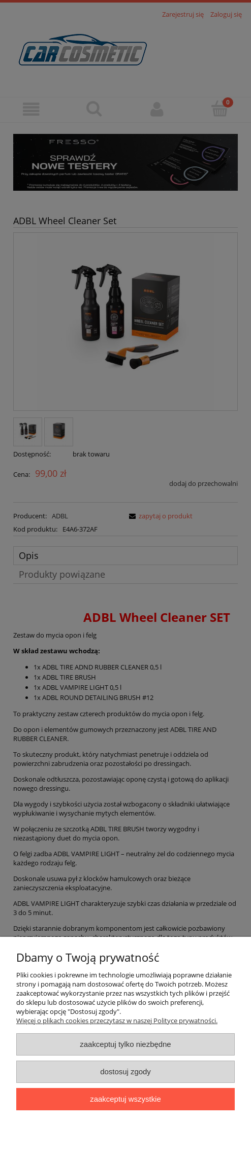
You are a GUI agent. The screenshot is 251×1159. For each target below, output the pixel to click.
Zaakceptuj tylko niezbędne (125, 1044)
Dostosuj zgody (125, 1071)
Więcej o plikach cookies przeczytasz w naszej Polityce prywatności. (116, 1020)
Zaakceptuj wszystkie (125, 1099)
